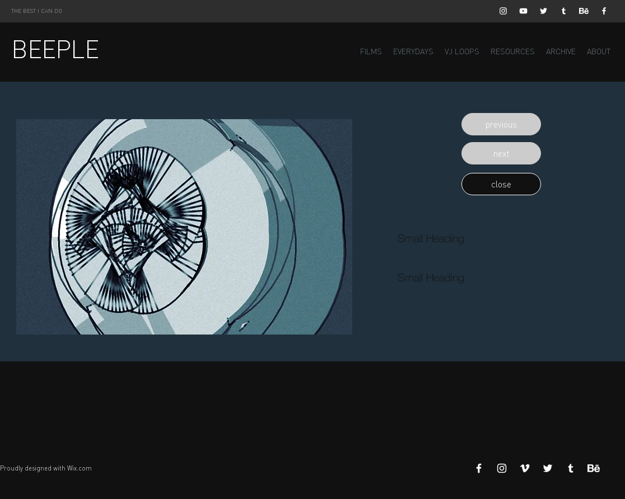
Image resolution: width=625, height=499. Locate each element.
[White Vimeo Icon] (525, 468)
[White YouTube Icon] (523, 11)
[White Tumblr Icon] (563, 11)
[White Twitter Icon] (543, 11)
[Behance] (584, 11)
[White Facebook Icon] (604, 11)
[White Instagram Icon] (503, 11)
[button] (501, 124)
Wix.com (79, 468)
